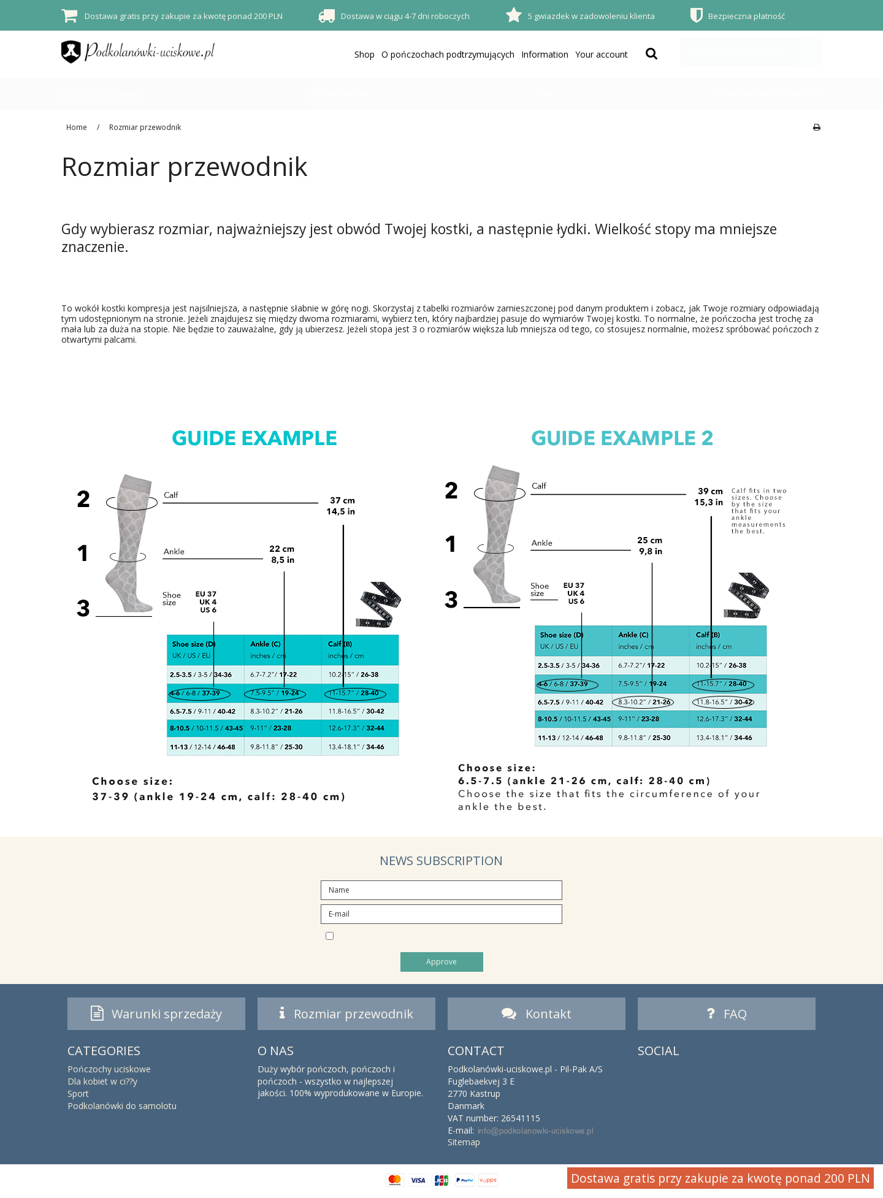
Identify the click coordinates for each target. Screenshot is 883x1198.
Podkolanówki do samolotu (769, 94)
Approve (441, 961)
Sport (543, 94)
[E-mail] (441, 912)
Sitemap (464, 1145)
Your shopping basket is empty (755, 52)
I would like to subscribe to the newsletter (452, 935)
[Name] (441, 889)
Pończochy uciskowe (101, 94)
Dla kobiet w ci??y (338, 94)
